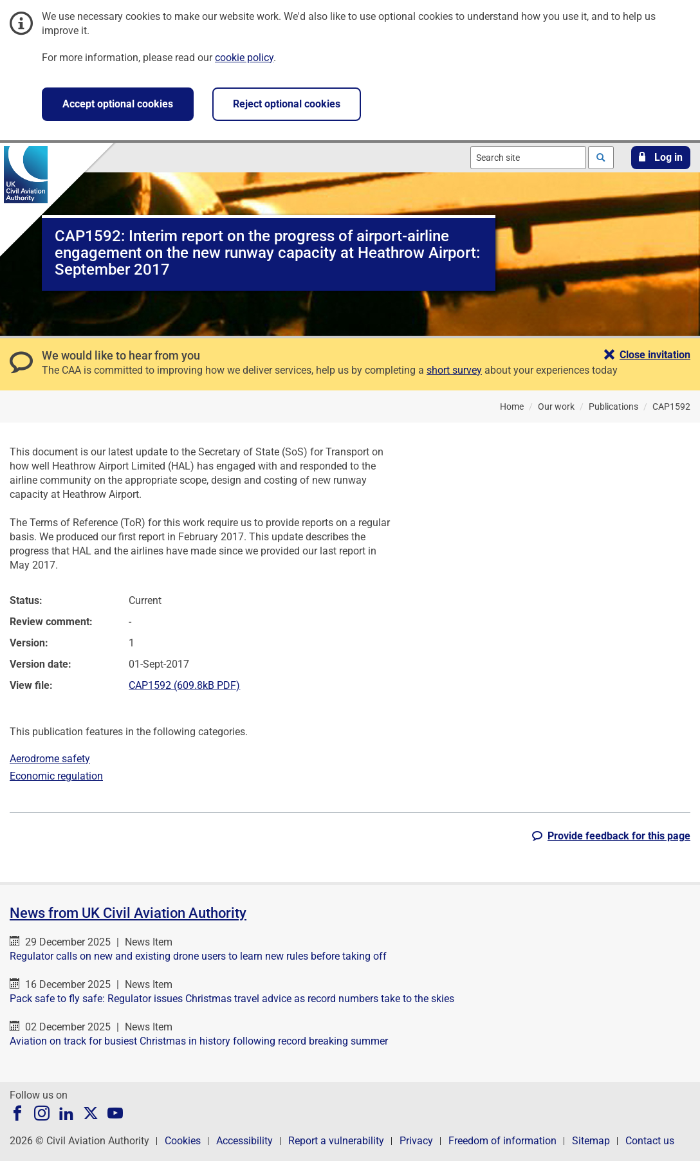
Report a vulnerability (336, 1141)
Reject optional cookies (286, 104)
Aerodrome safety (50, 759)
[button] (660, 157)
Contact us (649, 1141)
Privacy (416, 1141)
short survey (454, 370)
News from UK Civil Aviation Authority (128, 913)
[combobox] (528, 157)
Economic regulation (56, 776)
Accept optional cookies (117, 104)
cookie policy (244, 57)
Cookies (183, 1141)
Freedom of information (502, 1141)
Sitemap (591, 1141)
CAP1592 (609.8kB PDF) (184, 685)
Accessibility (244, 1141)
